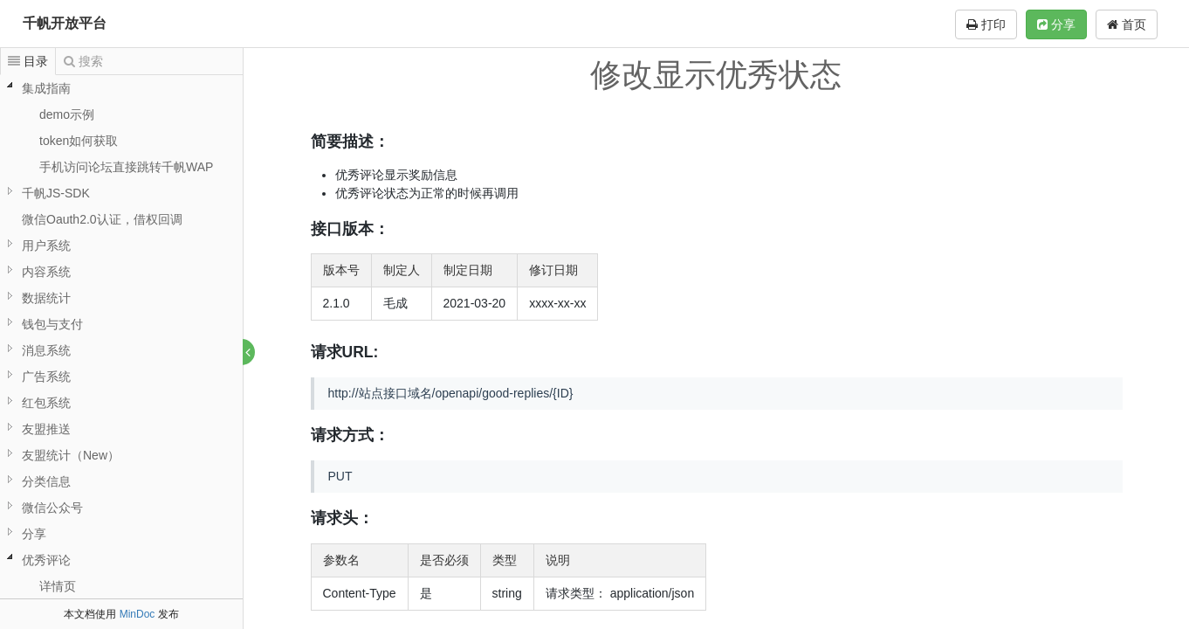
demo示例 (66, 114)
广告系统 (46, 377)
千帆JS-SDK (56, 193)
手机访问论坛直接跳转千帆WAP (126, 167)
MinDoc (137, 614)
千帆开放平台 (65, 23)
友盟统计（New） (71, 455)
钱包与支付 (52, 324)
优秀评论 (46, 560)
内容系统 (46, 272)
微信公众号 (52, 508)
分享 (1056, 24)
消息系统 (46, 350)
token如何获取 (78, 141)
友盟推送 (46, 429)
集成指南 (46, 88)
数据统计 (46, 298)
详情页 (57, 586)
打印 (986, 24)
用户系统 (46, 245)
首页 (1126, 24)
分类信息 (46, 481)
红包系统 (46, 403)
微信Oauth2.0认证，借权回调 (102, 219)
